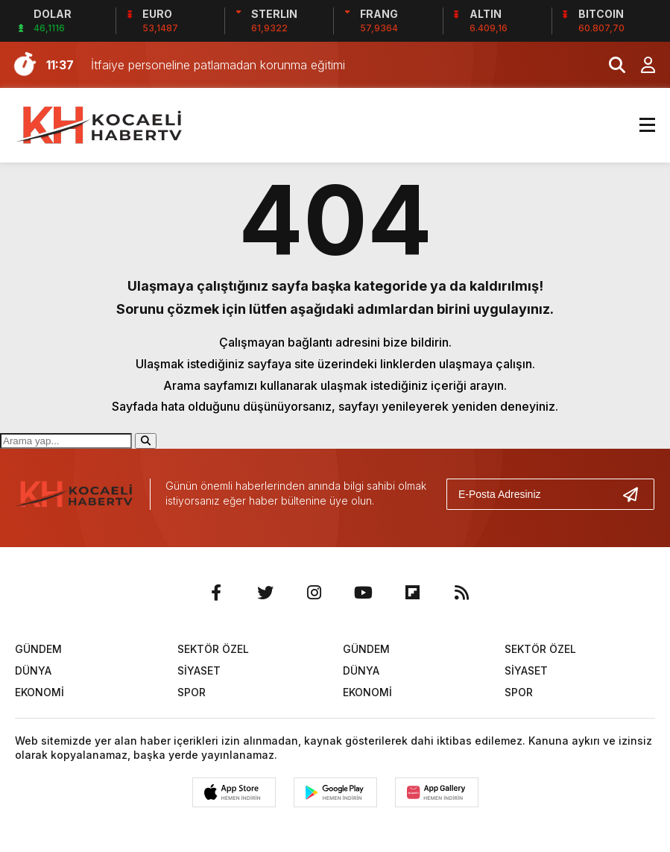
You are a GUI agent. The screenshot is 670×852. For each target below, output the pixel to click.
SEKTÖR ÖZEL (213, 649)
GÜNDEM (38, 649)
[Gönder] (636, 494)
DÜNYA (33, 670)
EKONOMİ (39, 692)
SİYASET (199, 670)
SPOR (191, 692)
